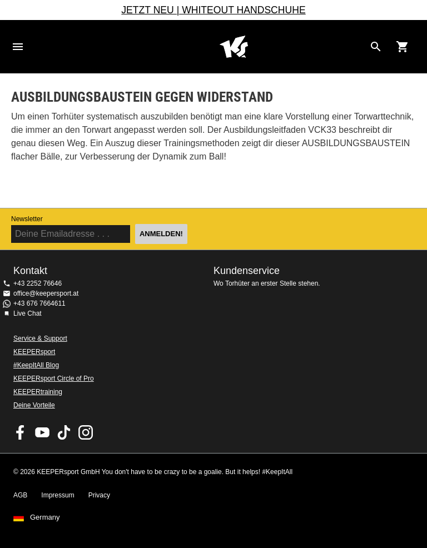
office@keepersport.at (45, 293)
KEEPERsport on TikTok (64, 432)
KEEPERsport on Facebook (20, 432)
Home (233, 47)
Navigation (17, 46)
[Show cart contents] (402, 47)
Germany (44, 517)
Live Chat (27, 313)
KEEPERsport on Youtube (42, 432)
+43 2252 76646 (37, 283)
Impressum (57, 495)
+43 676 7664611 (39, 303)
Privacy (99, 495)
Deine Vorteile (34, 405)
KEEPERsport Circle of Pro (53, 378)
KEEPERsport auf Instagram (85, 432)
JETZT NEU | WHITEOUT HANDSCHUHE (213, 10)
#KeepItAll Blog (36, 365)
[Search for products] (376, 47)
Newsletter (27, 219)
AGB (20, 495)
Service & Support (40, 338)
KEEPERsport (34, 352)
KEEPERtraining (37, 392)
